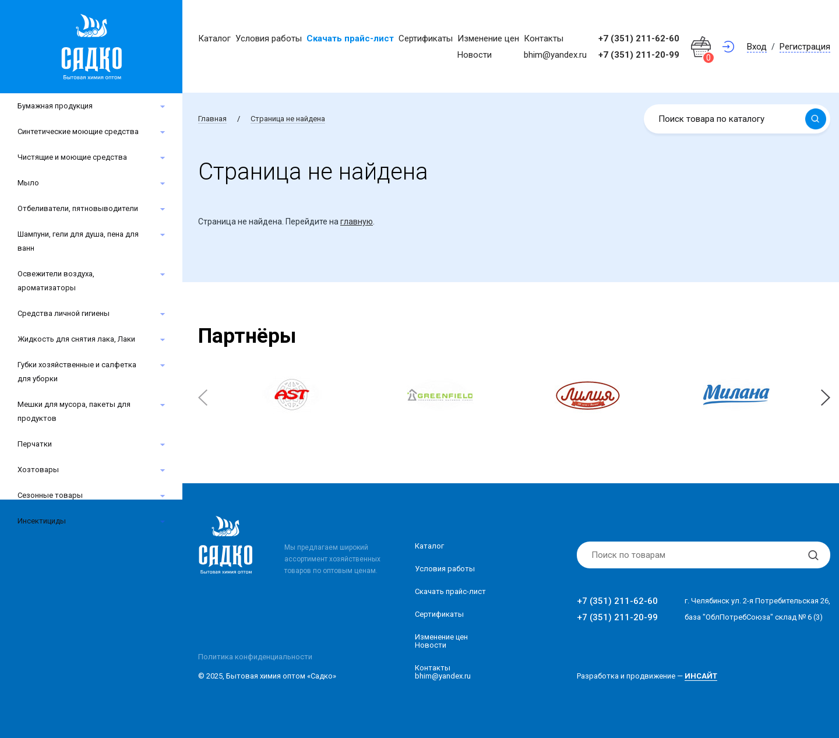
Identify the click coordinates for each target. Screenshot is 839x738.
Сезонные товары (50, 495)
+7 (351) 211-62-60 (638, 38)
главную (356, 221)
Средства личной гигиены (63, 313)
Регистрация (805, 46)
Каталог (214, 38)
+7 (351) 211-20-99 (638, 55)
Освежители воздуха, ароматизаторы (55, 280)
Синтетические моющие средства (78, 131)
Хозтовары (38, 469)
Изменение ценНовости (441, 640)
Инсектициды (41, 520)
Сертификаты (426, 38)
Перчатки (34, 444)
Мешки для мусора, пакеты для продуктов (74, 411)
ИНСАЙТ (701, 676)
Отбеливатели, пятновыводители (77, 208)
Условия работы (268, 38)
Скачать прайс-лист (350, 38)
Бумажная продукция (55, 105)
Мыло (28, 182)
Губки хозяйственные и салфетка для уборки (76, 371)
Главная (212, 118)
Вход (757, 46)
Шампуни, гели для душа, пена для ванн (78, 241)
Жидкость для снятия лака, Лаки (76, 339)
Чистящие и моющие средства (72, 157)
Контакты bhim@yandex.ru (443, 671)
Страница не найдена (288, 118)
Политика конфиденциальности (255, 656)
